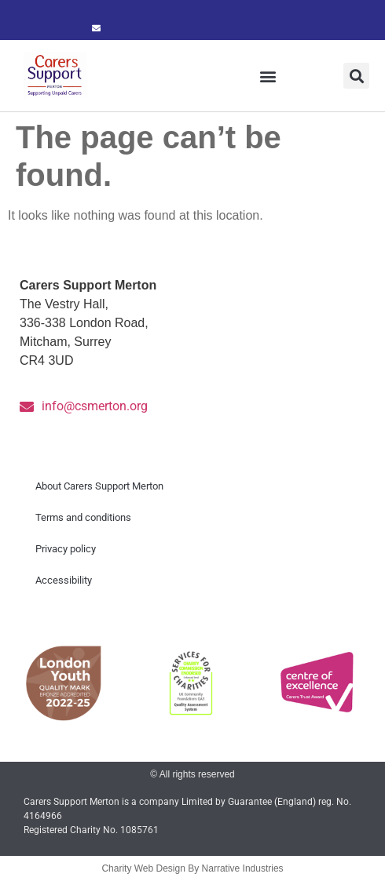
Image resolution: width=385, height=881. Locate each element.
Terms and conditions (83, 517)
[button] (268, 76)
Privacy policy (65, 549)
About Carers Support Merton (99, 486)
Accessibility (63, 580)
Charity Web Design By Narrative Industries (192, 868)
